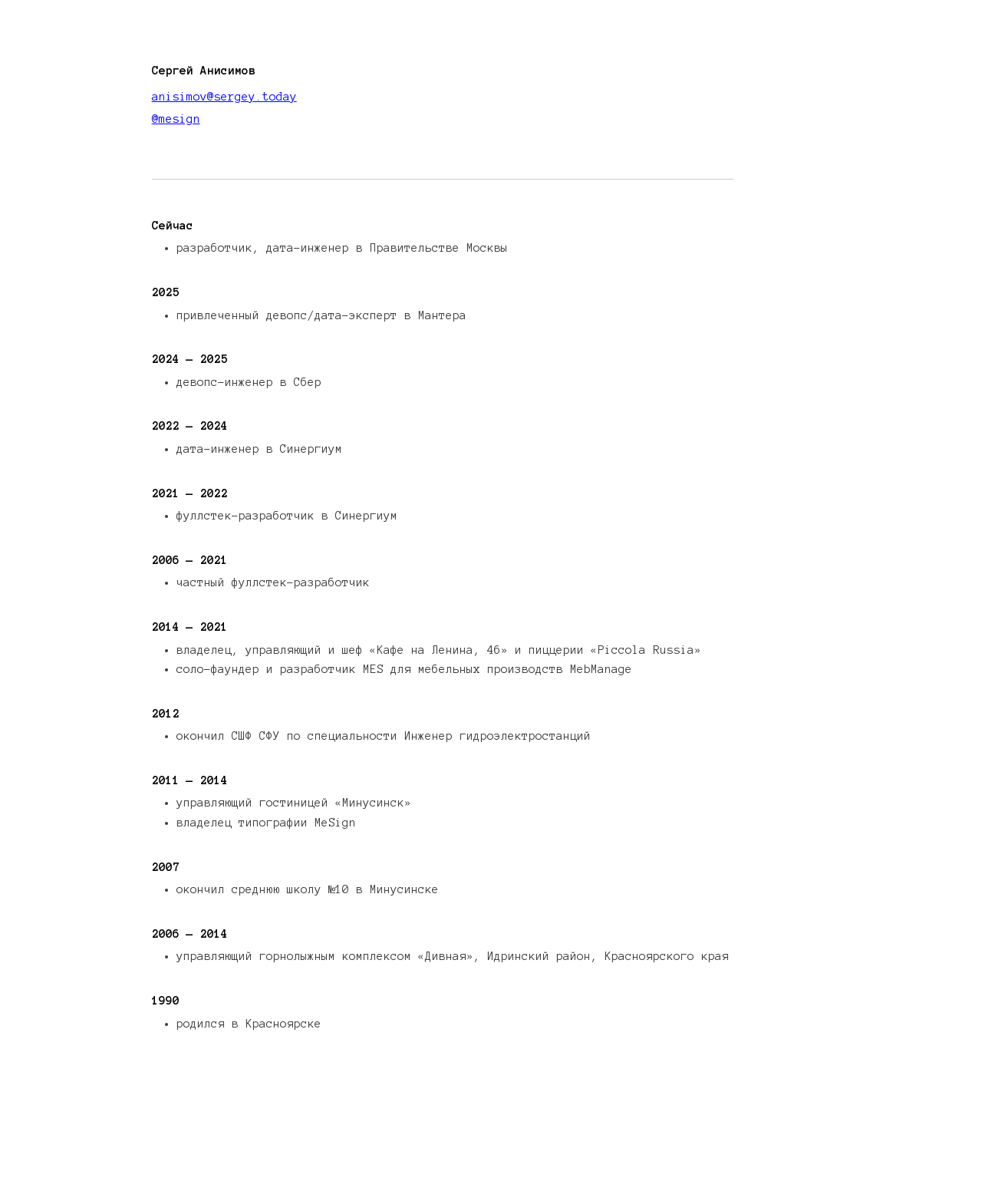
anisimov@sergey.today (224, 97)
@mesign (176, 119)
